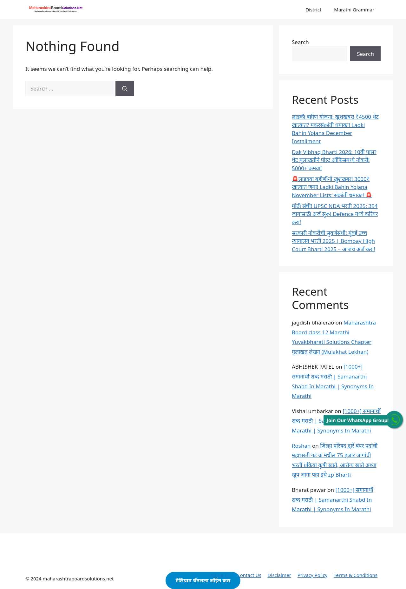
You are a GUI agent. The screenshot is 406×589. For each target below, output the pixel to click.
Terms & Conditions (355, 575)
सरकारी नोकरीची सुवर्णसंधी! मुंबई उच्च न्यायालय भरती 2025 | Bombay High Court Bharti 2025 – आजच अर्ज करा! (333, 241)
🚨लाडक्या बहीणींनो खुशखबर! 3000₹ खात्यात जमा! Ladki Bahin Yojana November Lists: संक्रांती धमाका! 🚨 (332, 187)
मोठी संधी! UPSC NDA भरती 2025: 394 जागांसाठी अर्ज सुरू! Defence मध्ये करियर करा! (335, 214)
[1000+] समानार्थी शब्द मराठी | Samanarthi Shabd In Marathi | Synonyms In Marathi (332, 499)
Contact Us (249, 575)
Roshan (301, 445)
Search (300, 42)
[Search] (124, 88)
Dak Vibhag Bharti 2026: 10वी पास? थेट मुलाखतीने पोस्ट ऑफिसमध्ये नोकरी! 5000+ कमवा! (334, 160)
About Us (220, 575)
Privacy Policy (313, 575)
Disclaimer (279, 575)
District (313, 9)
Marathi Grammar (354, 9)
